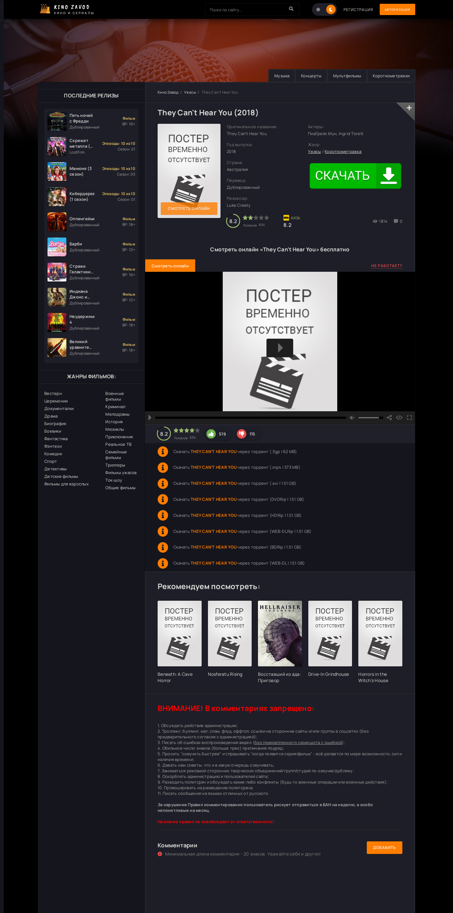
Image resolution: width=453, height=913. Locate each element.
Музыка (276, 76)
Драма (51, 416)
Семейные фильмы (116, 454)
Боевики (52, 431)
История (114, 421)
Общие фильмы (120, 487)
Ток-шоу (113, 480)
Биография (55, 423)
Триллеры (115, 465)
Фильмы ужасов (121, 472)
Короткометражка (343, 152)
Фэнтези (53, 446)
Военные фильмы (114, 396)
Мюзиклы (114, 429)
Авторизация (393, 9)
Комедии (53, 453)
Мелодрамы (117, 414)
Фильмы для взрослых (66, 484)
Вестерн (53, 393)
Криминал (115, 406)
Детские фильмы (61, 476)
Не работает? (386, 265)
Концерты (307, 76)
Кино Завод (168, 92)
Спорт (50, 461)
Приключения (119, 437)
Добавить (384, 847)
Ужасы (190, 92)
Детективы (55, 469)
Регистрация (350, 9)
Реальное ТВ (118, 444)
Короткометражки (390, 76)
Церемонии (56, 401)
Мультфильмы (344, 76)
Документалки (59, 408)
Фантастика (56, 438)
